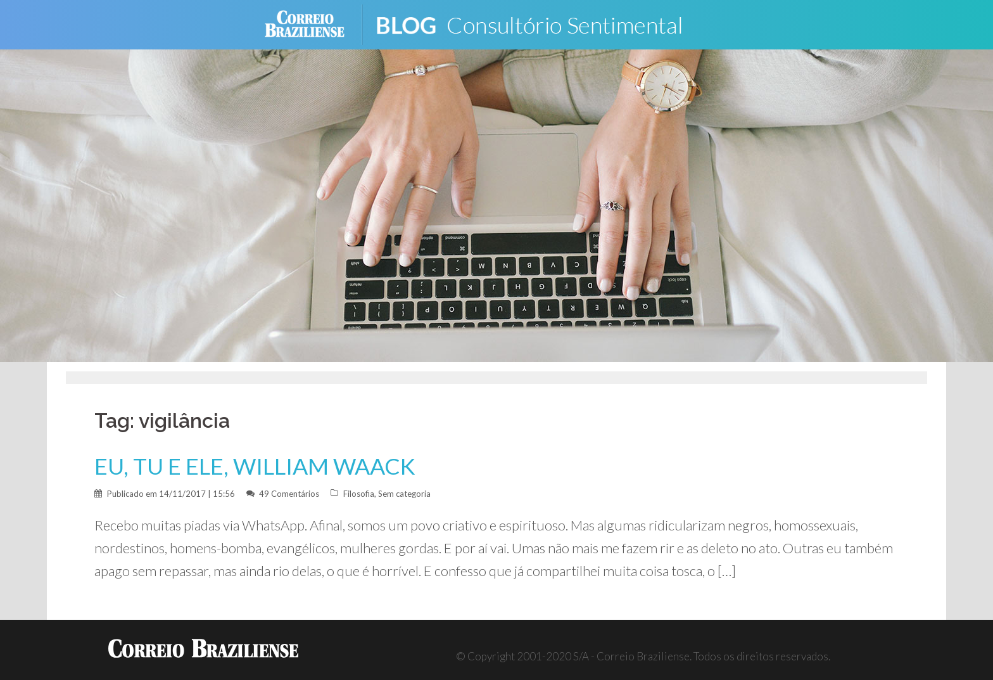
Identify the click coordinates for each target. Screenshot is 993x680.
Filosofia (358, 494)
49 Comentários (289, 494)
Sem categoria (404, 494)
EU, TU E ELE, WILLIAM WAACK (254, 466)
